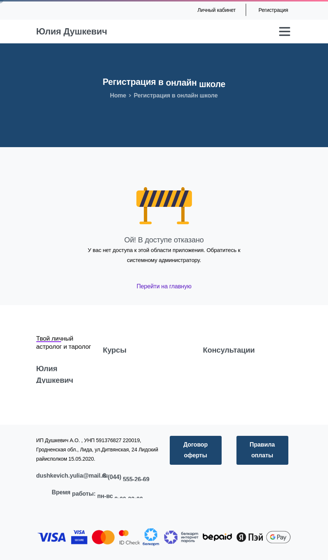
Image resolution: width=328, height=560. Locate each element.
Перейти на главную (163, 286)
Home (116, 95)
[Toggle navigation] (284, 31)
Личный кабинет (217, 10)
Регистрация (273, 10)
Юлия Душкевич (71, 31)
